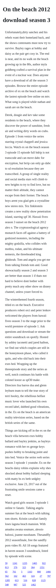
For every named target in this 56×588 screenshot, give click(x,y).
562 (7, 576)
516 (25, 580)
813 (7, 567)
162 (15, 576)
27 (41, 576)
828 (34, 580)
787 (49, 576)
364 (33, 567)
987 (15, 584)
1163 (29, 571)
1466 (48, 571)
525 (24, 584)
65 (6, 571)
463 (24, 576)
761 (14, 571)
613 (17, 580)
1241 (15, 563)
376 (15, 567)
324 (33, 576)
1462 (33, 584)
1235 (24, 563)
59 (6, 563)
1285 (7, 580)
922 (44, 563)
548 (7, 584)
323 (24, 567)
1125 (43, 580)
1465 (34, 563)
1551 (42, 567)
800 (39, 571)
